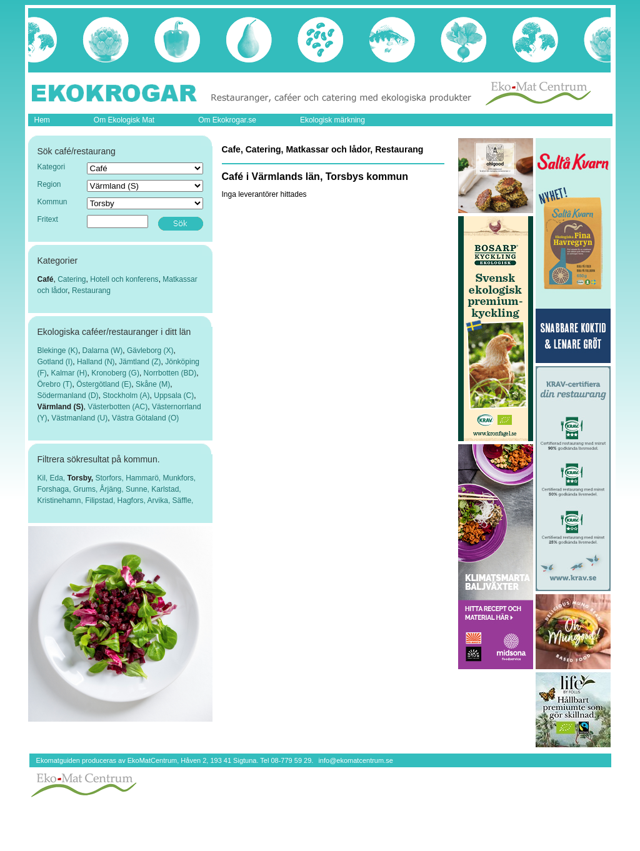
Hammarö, (144, 478)
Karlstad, (166, 489)
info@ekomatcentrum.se (355, 760)
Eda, (59, 478)
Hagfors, (133, 500)
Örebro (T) (55, 384)
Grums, (86, 489)
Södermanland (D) (68, 395)
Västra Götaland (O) (145, 418)
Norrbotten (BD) (170, 373)
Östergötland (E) (103, 384)
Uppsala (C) (174, 395)
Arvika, (160, 500)
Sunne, (138, 489)
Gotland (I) (55, 361)
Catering (72, 279)
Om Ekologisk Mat (124, 120)
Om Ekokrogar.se (227, 120)
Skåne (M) (153, 384)
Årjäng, (113, 489)
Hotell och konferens (124, 279)
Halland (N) (96, 361)
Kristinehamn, (62, 500)
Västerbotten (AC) (118, 406)
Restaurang (91, 290)
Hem (42, 120)
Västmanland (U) (79, 418)
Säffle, (183, 500)
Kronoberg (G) (115, 373)
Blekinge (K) (58, 350)
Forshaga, (55, 489)
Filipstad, (101, 500)
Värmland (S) (61, 406)
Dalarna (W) (102, 350)
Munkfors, (179, 478)
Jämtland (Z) (140, 361)
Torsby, (82, 478)
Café (46, 279)
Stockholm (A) (125, 395)
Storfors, (110, 478)
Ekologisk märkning (332, 120)
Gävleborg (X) (150, 350)
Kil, (44, 478)
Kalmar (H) (69, 373)
